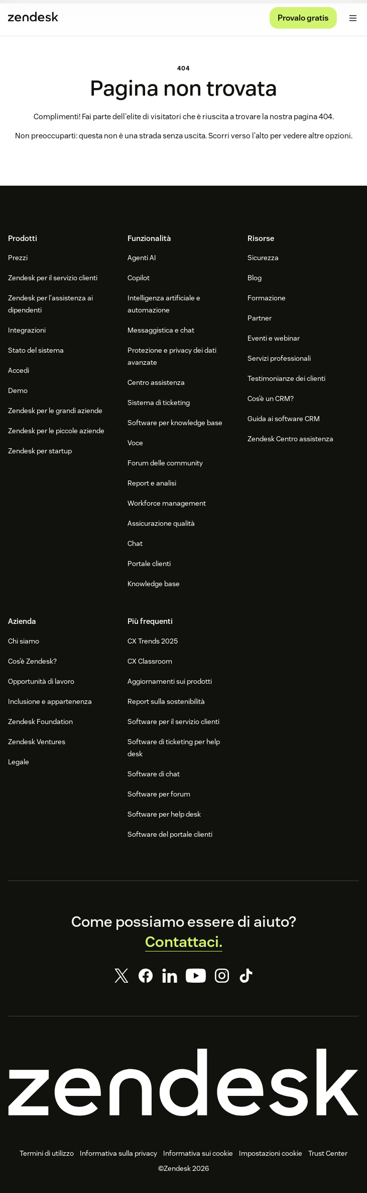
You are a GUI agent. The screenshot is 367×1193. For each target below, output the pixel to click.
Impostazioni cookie (270, 1153)
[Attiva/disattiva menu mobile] (353, 18)
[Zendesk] (183, 1082)
